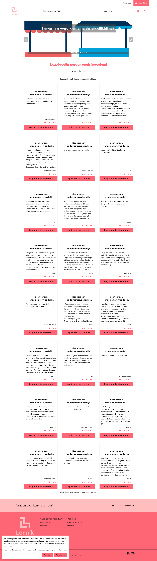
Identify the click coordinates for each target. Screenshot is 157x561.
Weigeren (47, 555)
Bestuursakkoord (45, 523)
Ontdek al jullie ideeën (74, 523)
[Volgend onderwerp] (26, 39)
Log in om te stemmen (41, 127)
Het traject (43, 525)
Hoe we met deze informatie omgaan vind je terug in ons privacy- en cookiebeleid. (35, 550)
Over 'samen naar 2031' (53, 11)
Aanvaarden (60, 555)
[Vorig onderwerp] (131, 39)
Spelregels (70, 525)
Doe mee (108, 11)
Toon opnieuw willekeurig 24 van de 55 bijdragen (78, 79)
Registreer (127, 3)
